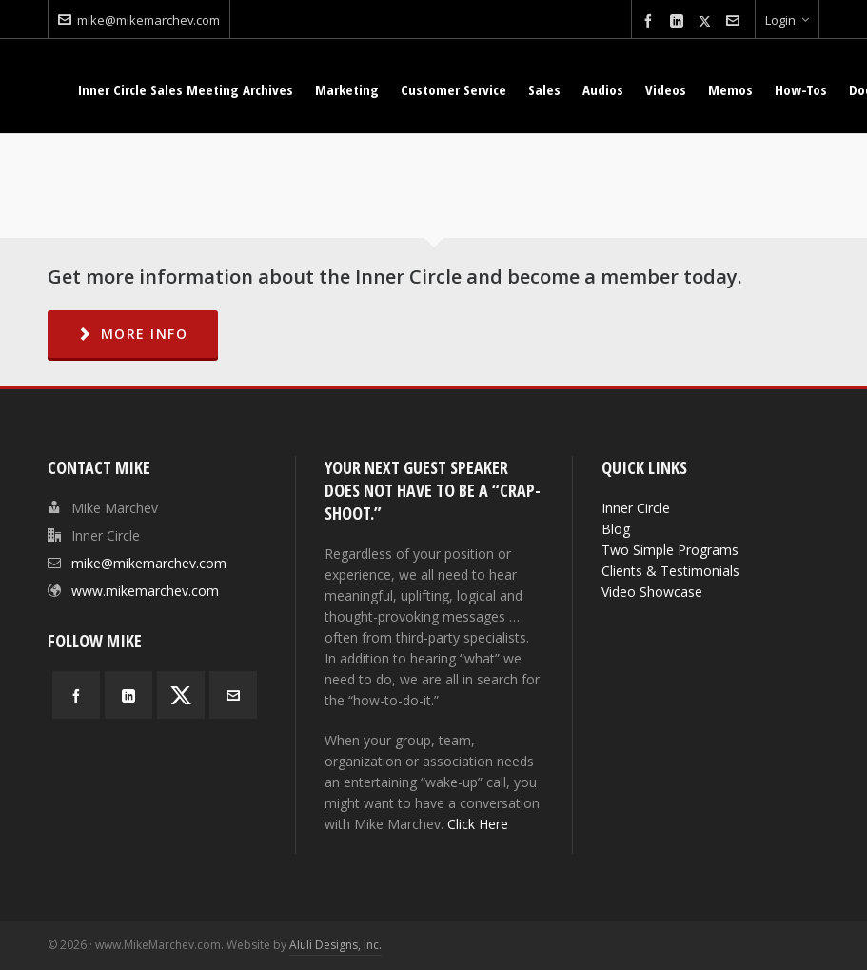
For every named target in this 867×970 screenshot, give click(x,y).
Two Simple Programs (670, 550)
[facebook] (650, 21)
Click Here (477, 824)
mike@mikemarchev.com (139, 20)
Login (787, 20)
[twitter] (708, 21)
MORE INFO (132, 334)
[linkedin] (679, 21)
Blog (615, 529)
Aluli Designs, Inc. (335, 945)
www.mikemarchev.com (145, 591)
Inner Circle (635, 508)
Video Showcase (651, 592)
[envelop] (735, 21)
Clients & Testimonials (670, 571)
